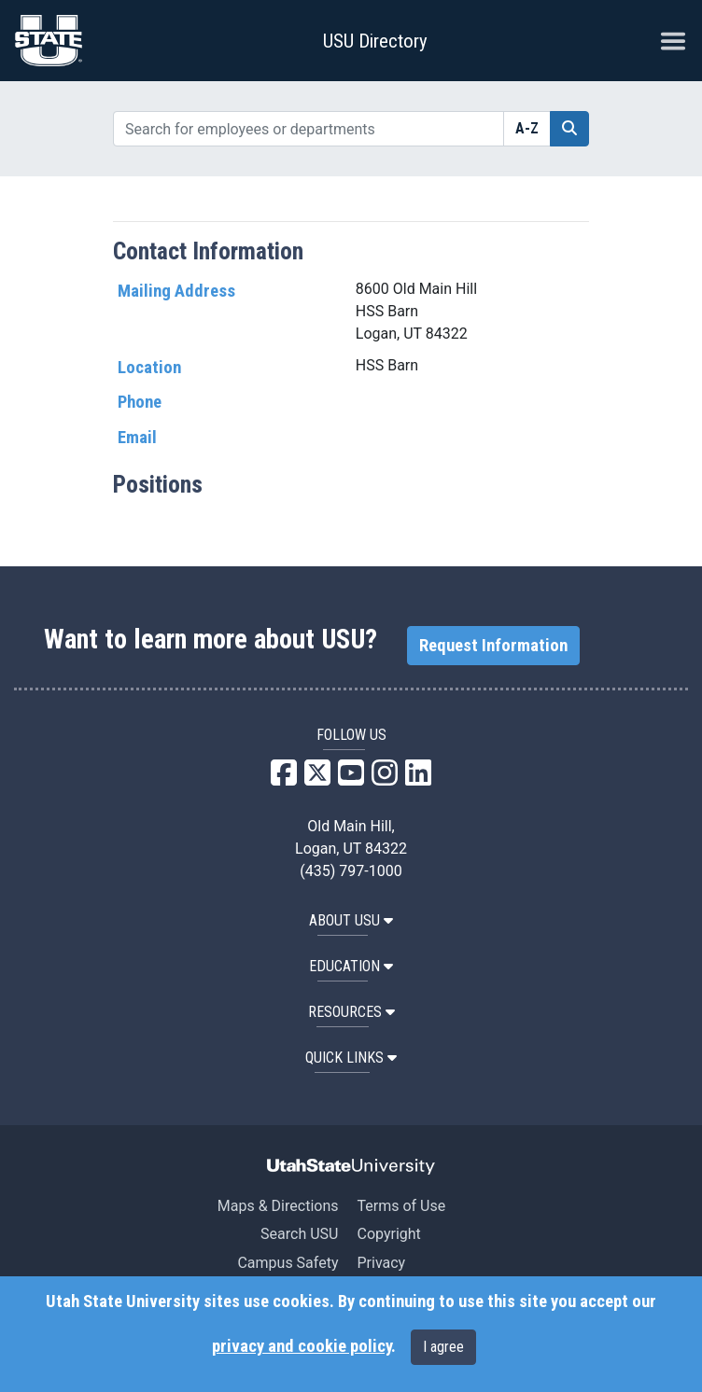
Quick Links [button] (351, 1057)
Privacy (381, 1263)
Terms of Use (401, 1206)
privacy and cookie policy (301, 1346)
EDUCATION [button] (351, 966)
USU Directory (375, 41)
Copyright (388, 1234)
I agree (443, 1347)
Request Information (493, 645)
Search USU (299, 1234)
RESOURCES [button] (351, 1012)
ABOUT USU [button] (351, 920)
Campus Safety (287, 1263)
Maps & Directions (278, 1206)
